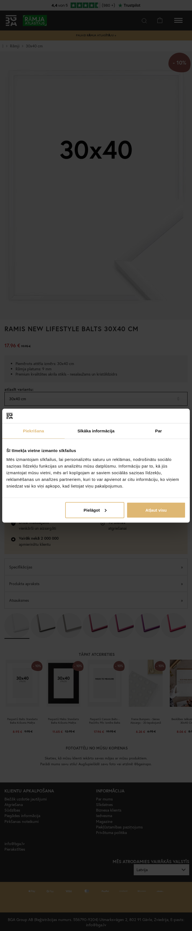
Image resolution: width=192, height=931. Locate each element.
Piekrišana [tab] (33, 430)
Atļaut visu (156, 509)
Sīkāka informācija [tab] (96, 430)
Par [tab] (158, 430)
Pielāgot (95, 509)
